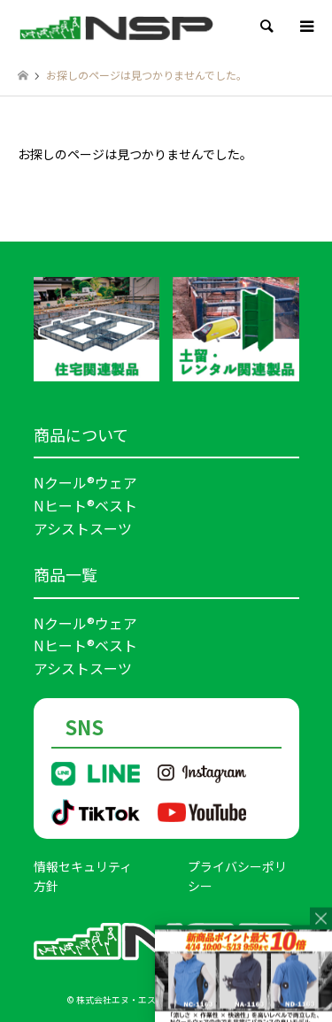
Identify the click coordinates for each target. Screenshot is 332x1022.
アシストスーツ (83, 528)
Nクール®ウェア (85, 482)
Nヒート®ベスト (85, 505)
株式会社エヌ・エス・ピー (129, 999)
